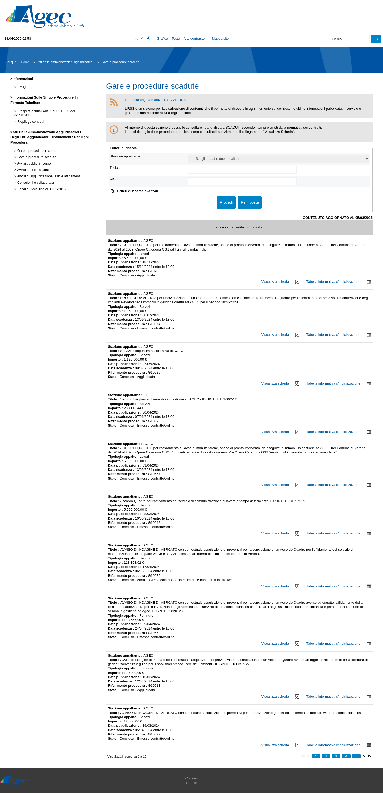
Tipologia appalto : (124, 254)
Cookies (191, 778)
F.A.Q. (21, 87)
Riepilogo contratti (30, 122)
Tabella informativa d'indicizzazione (333, 282)
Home (25, 62)
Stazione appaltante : (126, 156)
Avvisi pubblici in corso (33, 163)
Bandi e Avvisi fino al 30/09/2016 (41, 189)
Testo (176, 38)
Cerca (337, 39)
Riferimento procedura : (127, 271)
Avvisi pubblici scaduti (32, 170)
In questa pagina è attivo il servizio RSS (155, 100)
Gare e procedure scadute (36, 157)
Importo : (116, 258)
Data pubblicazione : (125, 262)
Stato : (114, 275)
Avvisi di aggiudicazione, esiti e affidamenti (48, 176)
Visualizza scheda (275, 282)
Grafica (162, 38)
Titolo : (115, 168)
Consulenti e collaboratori (35, 183)
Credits (191, 783)
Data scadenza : (121, 267)
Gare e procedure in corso (36, 151)
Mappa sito (220, 38)
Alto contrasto (194, 38)
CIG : (114, 179)
